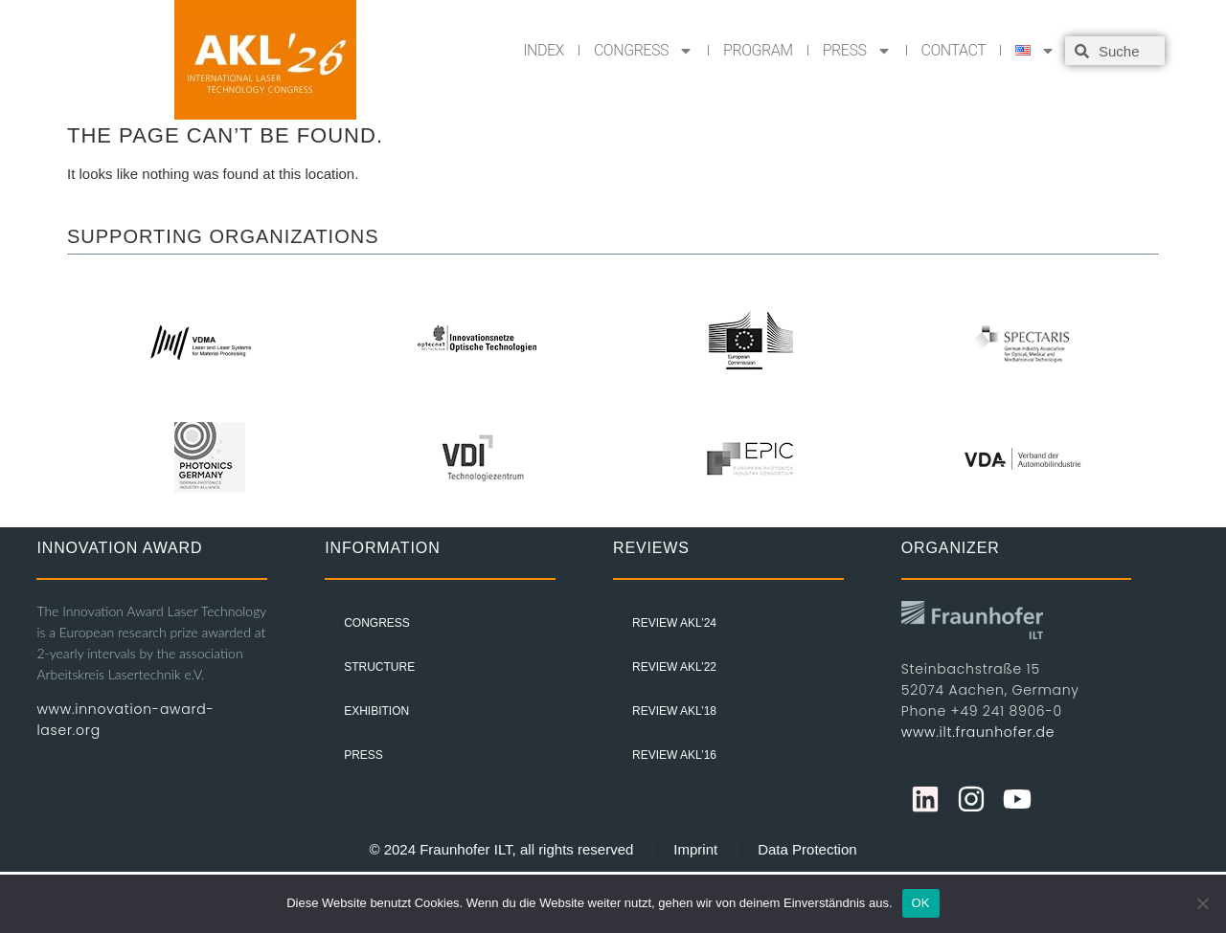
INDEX (543, 50)
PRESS (857, 50)
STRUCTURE (379, 667)
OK (921, 903)
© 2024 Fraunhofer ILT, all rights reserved (501, 849)
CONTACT (954, 50)
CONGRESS (643, 50)
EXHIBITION (376, 711)
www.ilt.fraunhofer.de (978, 732)
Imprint (695, 849)
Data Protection (807, 849)
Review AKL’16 (674, 755)
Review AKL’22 (674, 667)
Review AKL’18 (674, 711)
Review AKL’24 (674, 623)
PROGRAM (758, 50)
